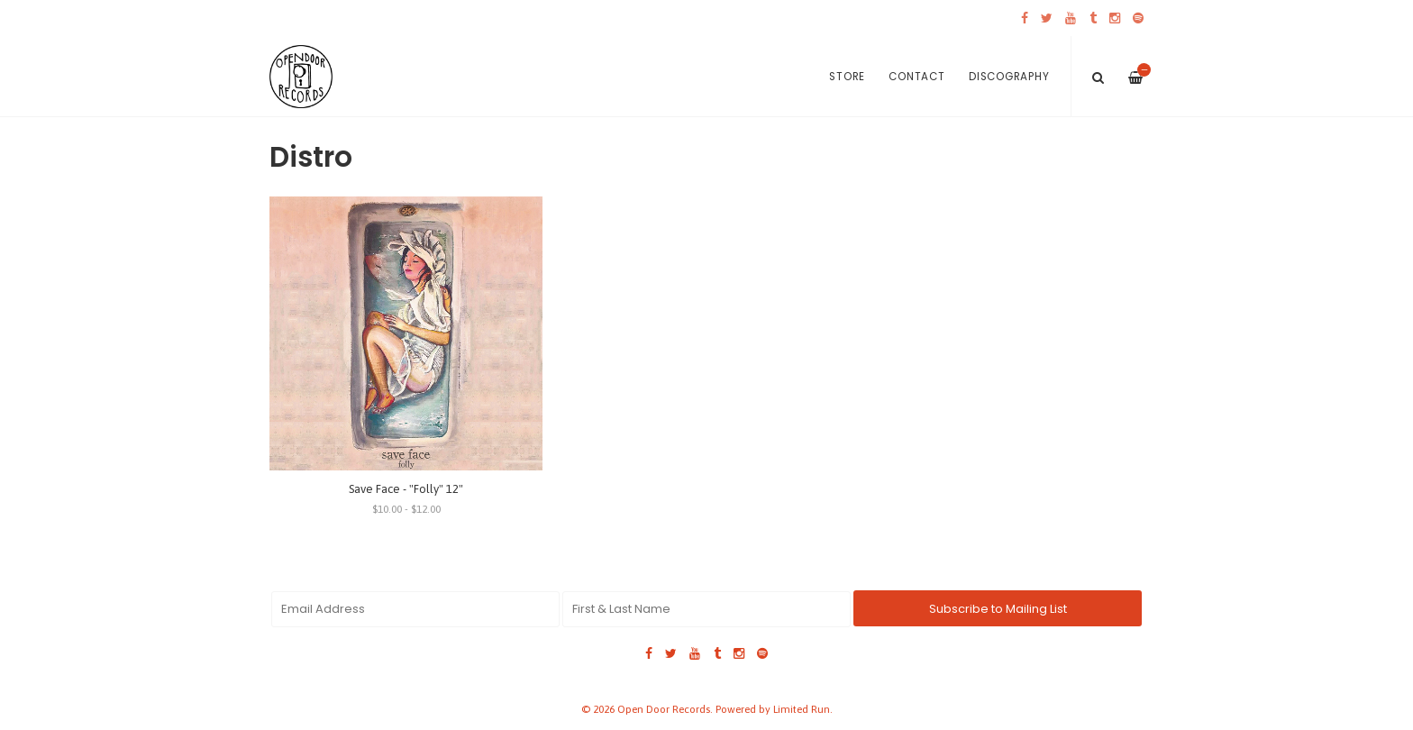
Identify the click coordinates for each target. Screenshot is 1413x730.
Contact (916, 76)
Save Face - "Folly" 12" (406, 489)
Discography (1009, 76)
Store (847, 76)
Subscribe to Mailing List (998, 608)
